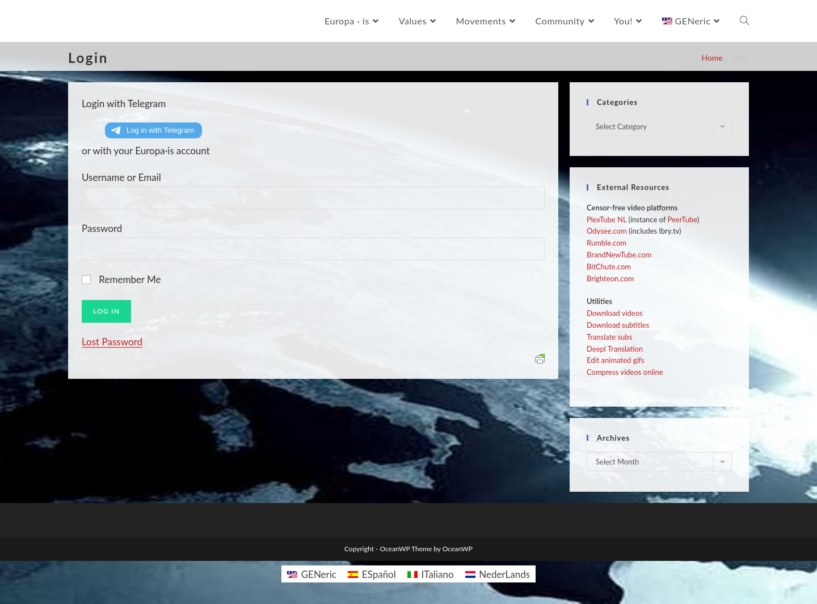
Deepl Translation (615, 348)
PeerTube (682, 219)
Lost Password (112, 342)
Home (711, 57)
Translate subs (609, 336)
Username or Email (121, 177)
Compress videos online (625, 372)
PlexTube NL (606, 219)
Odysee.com (607, 230)
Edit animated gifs (616, 360)
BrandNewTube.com (619, 254)
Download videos (615, 313)
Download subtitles (618, 325)
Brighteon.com (610, 278)
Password (102, 228)
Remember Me (130, 279)
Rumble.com (606, 242)
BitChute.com (609, 266)
